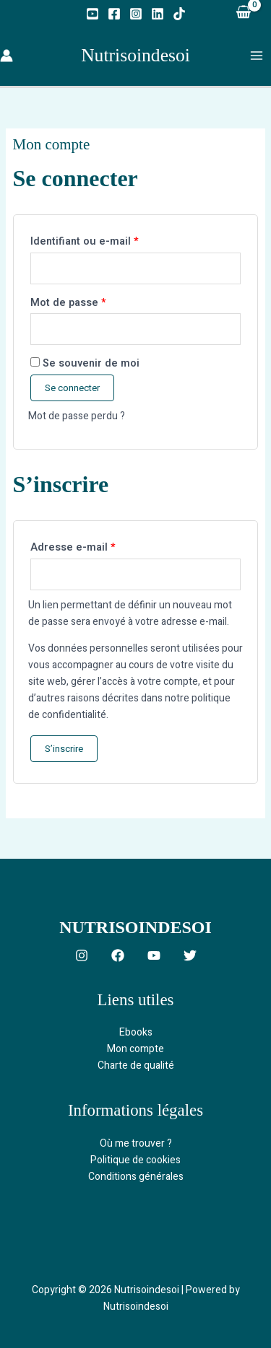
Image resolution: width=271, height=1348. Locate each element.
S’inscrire (64, 749)
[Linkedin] (157, 13)
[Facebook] (114, 13)
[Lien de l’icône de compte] (6, 55)
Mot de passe (95, 301)
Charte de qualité (136, 1065)
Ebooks (135, 1032)
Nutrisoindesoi (135, 55)
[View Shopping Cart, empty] (243, 13)
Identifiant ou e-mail (111, 240)
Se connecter (72, 388)
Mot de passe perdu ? (76, 416)
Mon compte (135, 1048)
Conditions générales (136, 1176)
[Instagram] (135, 13)
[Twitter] (190, 955)
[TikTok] (179, 13)
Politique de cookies (135, 1160)
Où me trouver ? (136, 1143)
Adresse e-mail (100, 546)
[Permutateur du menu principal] (256, 55)
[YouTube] (92, 13)
